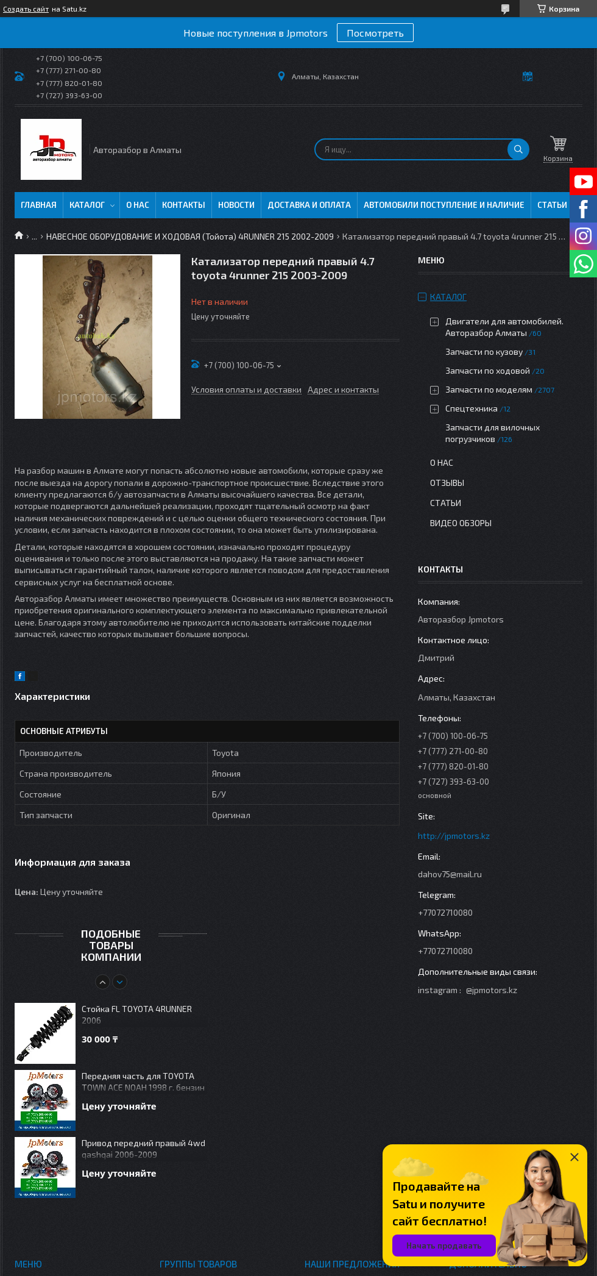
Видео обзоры (461, 523)
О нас (137, 205)
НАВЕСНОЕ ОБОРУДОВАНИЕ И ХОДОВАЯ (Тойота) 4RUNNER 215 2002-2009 (190, 236)
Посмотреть (375, 32)
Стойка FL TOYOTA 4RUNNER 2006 (137, 1014)
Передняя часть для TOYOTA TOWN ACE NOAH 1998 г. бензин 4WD (143, 1082)
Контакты (183, 205)
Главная (39, 205)
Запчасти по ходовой (487, 370)
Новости (236, 205)
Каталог (87, 205)
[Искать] (518, 149)
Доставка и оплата (309, 205)
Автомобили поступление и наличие (444, 205)
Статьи (552, 205)
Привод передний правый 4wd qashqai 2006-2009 (143, 1149)
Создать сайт (26, 8)
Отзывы (447, 482)
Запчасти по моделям (488, 389)
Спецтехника (471, 408)
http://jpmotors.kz (454, 835)
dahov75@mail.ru (450, 874)
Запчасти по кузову (484, 351)
